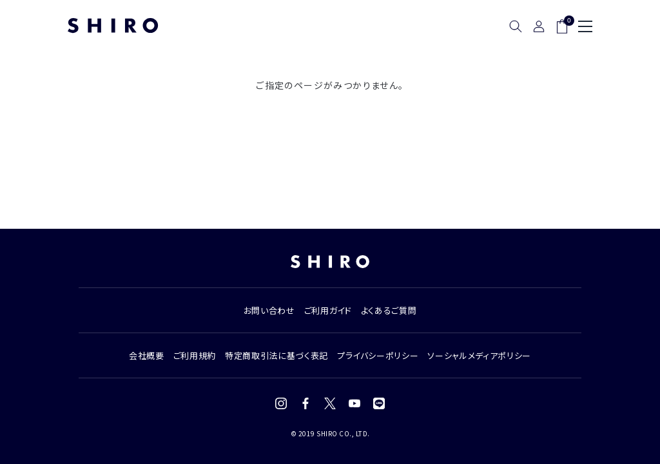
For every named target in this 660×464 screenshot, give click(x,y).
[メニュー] (585, 26)
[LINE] (379, 403)
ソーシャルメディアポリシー (478, 355)
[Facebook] (305, 403)
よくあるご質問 (389, 310)
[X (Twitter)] (330, 403)
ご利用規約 (194, 355)
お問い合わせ (269, 310)
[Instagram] (281, 403)
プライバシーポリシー (378, 355)
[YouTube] (354, 403)
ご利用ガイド (328, 310)
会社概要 (146, 355)
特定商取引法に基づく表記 (276, 355)
